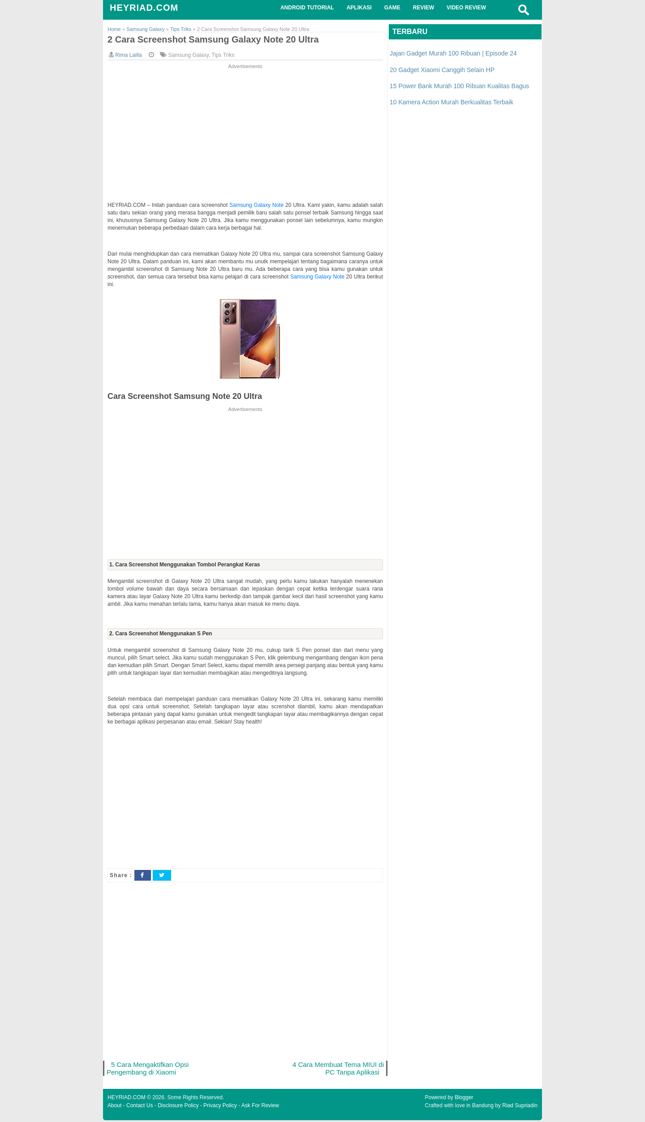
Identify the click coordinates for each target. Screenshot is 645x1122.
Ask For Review (260, 1107)
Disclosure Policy (178, 1107)
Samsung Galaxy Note (257, 205)
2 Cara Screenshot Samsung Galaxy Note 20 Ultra (218, 40)
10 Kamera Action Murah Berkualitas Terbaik (451, 102)
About (114, 1107)
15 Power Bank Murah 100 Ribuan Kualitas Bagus (459, 86)
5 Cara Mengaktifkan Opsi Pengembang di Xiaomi (149, 1069)
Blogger (464, 1099)
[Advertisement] (245, 134)
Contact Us (139, 1107)
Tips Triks (222, 55)
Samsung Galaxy (188, 55)
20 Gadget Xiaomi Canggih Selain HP (442, 69)
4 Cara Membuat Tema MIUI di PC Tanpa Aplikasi (337, 1069)
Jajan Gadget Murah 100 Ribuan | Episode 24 (453, 53)
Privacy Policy (220, 1107)
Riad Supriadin (520, 1107)
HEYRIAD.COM (144, 8)
